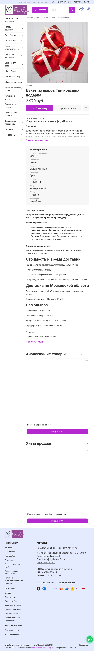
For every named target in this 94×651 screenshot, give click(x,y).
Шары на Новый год (60, 18)
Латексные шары (10, 97)
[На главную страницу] (17, 9)
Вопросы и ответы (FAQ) (12, 565)
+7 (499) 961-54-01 (80, 2)
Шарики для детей (10, 64)
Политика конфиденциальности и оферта (14, 580)
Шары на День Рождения (11, 20)
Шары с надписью (13, 82)
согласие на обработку (41, 648)
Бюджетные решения (10, 105)
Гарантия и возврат (13, 609)
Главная (29, 18)
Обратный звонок (46, 562)
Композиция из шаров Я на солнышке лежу (47, 514)
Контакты (9, 548)
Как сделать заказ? (13, 605)
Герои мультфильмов (12, 47)
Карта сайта (10, 556)
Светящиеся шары (13, 76)
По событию (42, 18)
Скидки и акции (11, 597)
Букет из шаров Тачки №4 (39, 425)
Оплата (8, 593)
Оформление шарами (11, 114)
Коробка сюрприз (12, 634)
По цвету (9, 129)
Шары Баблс (10, 71)
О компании (10, 552)
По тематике (10, 40)
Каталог (40, 10)
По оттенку (10, 135)
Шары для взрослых (9, 56)
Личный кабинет (12, 601)
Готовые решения (9, 28)
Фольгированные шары (12, 89)
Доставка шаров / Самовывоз (12, 619)
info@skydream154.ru (54, 559)
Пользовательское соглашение (12, 572)
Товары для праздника (10, 122)
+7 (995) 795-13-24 (60, 2)
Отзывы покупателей (14, 614)
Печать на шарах (12, 630)
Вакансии (9, 560)
